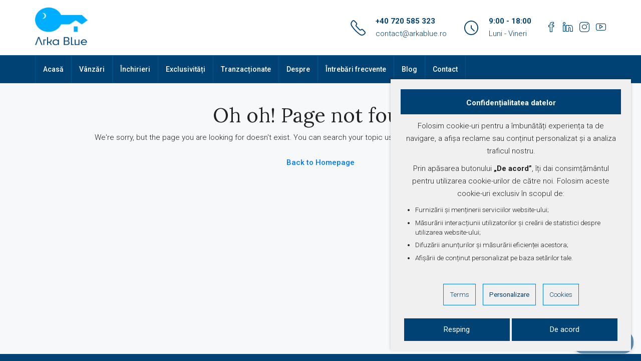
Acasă (53, 69)
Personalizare (509, 294)
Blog (409, 69)
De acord (564, 329)
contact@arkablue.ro (411, 33)
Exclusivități (185, 69)
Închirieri (135, 69)
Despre (298, 69)
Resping (457, 329)
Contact (445, 69)
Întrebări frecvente (356, 69)
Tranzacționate (246, 69)
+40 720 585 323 (405, 21)
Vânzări (92, 69)
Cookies (560, 294)
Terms (459, 294)
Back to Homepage (320, 162)
